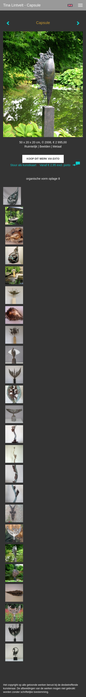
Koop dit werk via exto (43, 158)
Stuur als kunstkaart (43, 165)
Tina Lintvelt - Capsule (21, 5)
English (70, 5)
